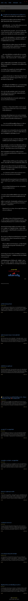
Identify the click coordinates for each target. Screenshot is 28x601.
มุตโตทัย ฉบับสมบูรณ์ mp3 (6, 303)
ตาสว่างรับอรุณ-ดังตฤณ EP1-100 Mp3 (9, 553)
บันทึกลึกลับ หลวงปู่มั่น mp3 (6, 366)
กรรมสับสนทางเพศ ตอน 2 (6, 522)
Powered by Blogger (14, 597)
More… (21, 2)
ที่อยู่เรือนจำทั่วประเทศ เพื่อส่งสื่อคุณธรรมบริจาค (10, 584)
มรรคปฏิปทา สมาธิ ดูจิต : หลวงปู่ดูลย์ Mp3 (9, 460)
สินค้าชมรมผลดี (15, 2)
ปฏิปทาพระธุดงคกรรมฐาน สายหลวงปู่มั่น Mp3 (10, 334)
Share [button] (2, 312)
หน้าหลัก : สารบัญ (4, 2)
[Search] (24, 1)
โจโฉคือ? (10, 2)
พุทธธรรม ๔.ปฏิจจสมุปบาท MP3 (7, 491)
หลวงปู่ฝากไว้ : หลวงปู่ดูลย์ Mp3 (7, 429)
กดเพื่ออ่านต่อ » (25, 312)
